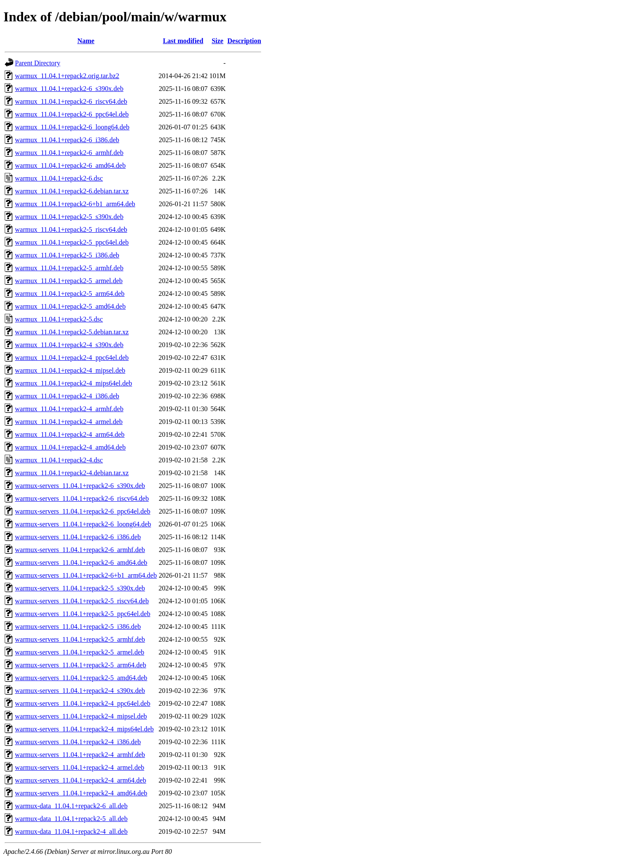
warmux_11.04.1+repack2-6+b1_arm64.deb (75, 203)
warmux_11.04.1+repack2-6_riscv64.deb (71, 101)
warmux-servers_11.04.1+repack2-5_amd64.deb (81, 677)
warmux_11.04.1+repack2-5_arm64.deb (70, 293)
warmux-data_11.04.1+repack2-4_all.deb (71, 831)
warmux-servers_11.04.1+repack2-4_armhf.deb (80, 754)
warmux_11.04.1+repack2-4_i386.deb (67, 396)
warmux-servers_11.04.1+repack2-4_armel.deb (79, 767)
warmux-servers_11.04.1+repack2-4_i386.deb (78, 741)
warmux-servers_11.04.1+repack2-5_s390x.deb (80, 588)
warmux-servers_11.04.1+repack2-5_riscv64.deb (82, 601)
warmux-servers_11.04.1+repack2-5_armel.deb (79, 652)
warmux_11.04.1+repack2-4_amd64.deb (70, 447)
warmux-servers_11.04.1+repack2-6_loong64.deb (83, 524)
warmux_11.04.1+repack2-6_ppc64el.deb (72, 114)
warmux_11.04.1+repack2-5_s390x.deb (69, 216)
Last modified (183, 40)
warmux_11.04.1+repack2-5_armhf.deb (69, 268)
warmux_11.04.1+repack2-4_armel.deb (68, 421)
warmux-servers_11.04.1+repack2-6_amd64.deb (81, 562)
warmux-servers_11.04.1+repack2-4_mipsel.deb (81, 716)
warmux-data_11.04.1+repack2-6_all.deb (71, 805)
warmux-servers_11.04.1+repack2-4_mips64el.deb (84, 729)
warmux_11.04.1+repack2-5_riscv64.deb (71, 229)
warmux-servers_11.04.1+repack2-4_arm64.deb (80, 780)
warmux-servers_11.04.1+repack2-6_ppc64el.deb (82, 511)
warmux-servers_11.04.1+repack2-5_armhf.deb (80, 639)
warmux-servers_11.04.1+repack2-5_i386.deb (78, 626)
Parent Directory (37, 63)
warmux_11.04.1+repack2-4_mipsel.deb (70, 370)
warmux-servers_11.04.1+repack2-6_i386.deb (78, 537)
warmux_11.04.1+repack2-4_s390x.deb (69, 344)
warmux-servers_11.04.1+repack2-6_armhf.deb (80, 549)
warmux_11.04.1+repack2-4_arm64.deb (70, 434)
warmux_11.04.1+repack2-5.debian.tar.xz (72, 332)
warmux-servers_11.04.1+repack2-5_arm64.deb (80, 665)
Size (218, 40)
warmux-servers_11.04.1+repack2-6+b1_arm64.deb (86, 575)
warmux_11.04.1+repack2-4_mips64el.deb (73, 383)
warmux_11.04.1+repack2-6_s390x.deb (69, 88)
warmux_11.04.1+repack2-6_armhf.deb (69, 152)
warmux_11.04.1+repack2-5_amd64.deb (70, 306)
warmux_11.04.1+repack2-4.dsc (59, 460)
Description (244, 40)
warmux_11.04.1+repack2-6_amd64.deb (70, 165)
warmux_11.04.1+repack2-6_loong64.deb (72, 127)
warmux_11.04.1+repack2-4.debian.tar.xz (72, 472)
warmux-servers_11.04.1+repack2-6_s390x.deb (80, 485)
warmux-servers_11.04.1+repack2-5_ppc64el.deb (82, 613)
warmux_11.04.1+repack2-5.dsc (59, 319)
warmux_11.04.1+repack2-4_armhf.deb (69, 408)
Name (85, 40)
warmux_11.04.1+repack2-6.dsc (59, 178)
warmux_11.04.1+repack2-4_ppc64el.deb (72, 357)
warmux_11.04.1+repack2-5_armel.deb (68, 280)
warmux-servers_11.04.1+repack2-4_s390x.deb (80, 690)
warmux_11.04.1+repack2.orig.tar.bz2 (67, 75)
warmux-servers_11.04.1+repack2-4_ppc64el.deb (82, 703)
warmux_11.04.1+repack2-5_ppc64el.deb (72, 242)
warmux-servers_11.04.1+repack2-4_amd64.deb (81, 793)
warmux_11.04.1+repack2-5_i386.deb (67, 255)
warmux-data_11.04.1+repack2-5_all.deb (71, 818)
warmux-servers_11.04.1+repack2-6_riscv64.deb (82, 498)
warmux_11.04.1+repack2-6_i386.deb (67, 139)
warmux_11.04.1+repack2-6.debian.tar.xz (72, 191)
